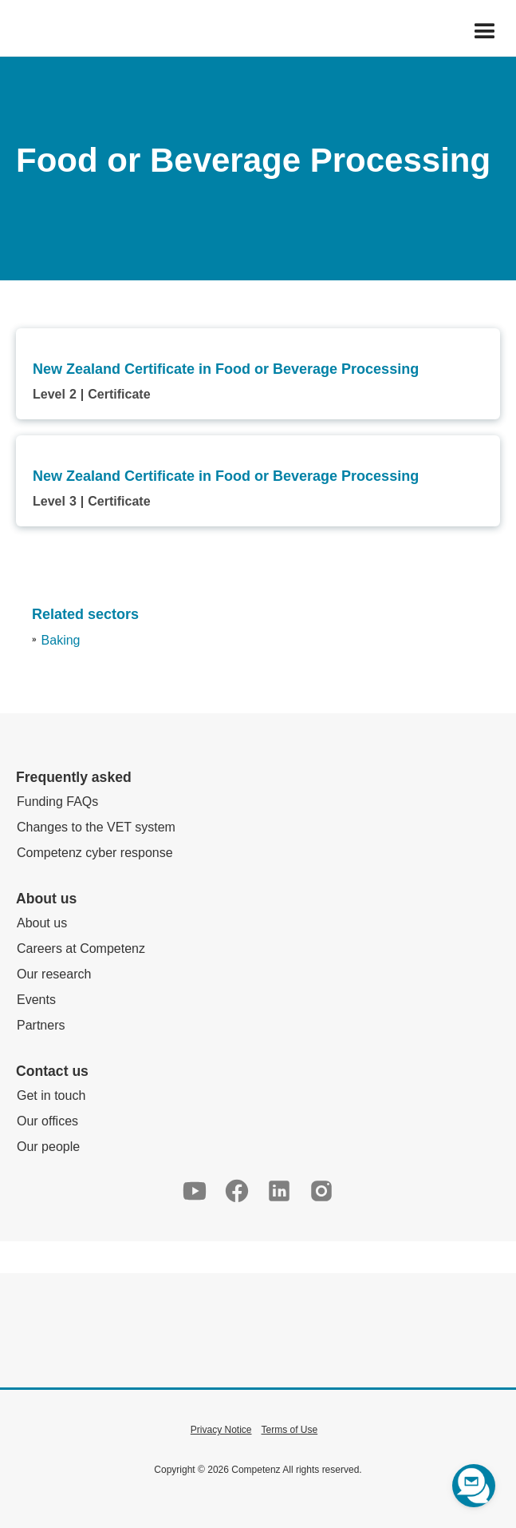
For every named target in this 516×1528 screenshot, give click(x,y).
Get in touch (51, 1095)
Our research (54, 974)
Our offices (47, 1121)
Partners (41, 1025)
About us (42, 923)
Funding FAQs (57, 801)
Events (36, 999)
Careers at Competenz (81, 948)
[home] (13, 32)
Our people (48, 1146)
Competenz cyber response (95, 852)
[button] (485, 32)
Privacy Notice (221, 1429)
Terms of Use (290, 1429)
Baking (61, 640)
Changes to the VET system (96, 827)
